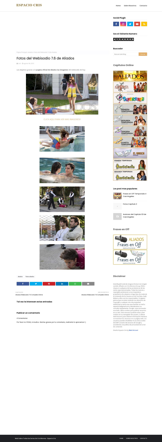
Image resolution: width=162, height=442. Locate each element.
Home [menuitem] (118, 6)
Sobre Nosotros (132, 438)
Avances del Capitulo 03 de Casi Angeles (134, 215)
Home (121, 438)
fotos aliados (30, 277)
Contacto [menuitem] (143, 6)
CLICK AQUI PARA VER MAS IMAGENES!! (62, 119)
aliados (30, 52)
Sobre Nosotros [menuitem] (130, 6)
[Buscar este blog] (126, 54)
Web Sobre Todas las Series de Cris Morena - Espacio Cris (35, 438)
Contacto (143, 438)
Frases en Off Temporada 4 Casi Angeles (134, 195)
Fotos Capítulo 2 (130, 204)
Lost (19, 63)
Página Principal (22, 52)
